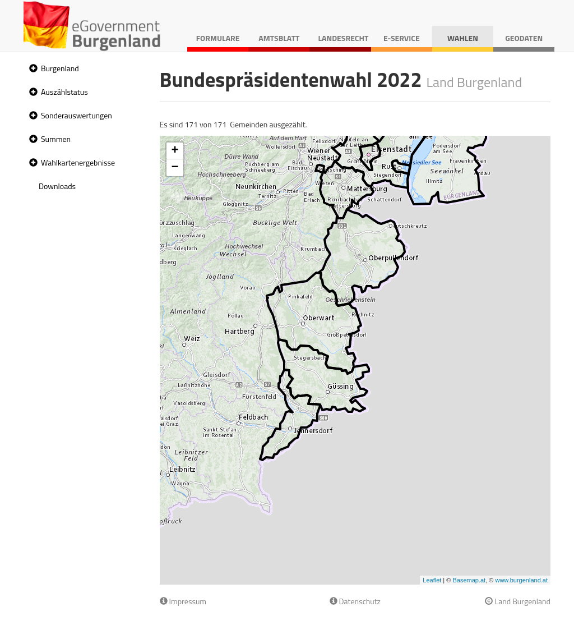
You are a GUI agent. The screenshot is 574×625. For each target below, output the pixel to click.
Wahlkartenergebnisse (78, 162)
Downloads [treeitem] (57, 186)
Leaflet (432, 580)
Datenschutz (355, 601)
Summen (56, 139)
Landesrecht (343, 38)
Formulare (218, 38)
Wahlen (462, 38)
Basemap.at (468, 580)
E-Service (401, 38)
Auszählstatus (64, 92)
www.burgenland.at (521, 580)
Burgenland (60, 68)
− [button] (174, 167)
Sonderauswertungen (76, 115)
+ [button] (174, 151)
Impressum (183, 601)
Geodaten (524, 38)
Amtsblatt (278, 38)
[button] (32, 69)
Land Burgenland (517, 601)
